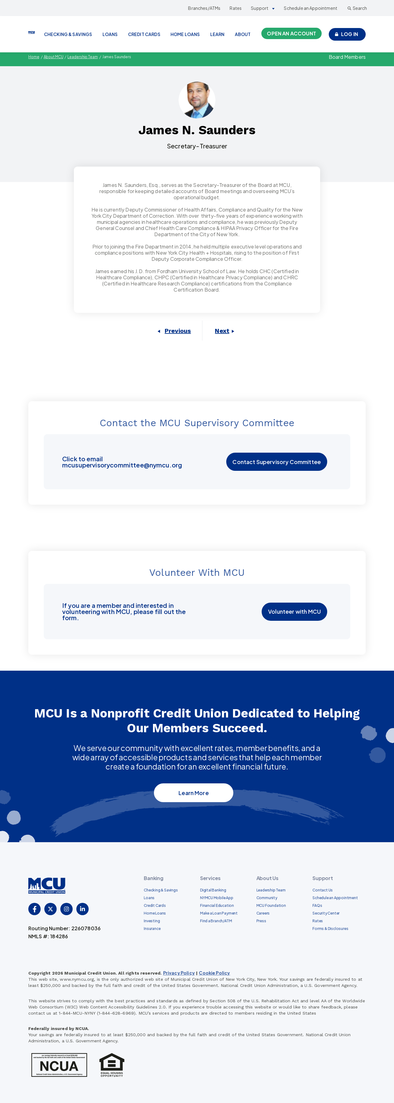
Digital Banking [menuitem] (213, 890)
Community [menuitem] (266, 897)
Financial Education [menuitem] (217, 905)
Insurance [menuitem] (152, 928)
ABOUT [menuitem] (243, 34)
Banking (153, 878)
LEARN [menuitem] (217, 34)
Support (259, 8)
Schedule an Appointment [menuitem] (335, 897)
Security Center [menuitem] (326, 913)
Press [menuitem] (261, 921)
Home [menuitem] (34, 57)
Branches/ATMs (204, 8)
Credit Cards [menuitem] (155, 905)
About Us (267, 878)
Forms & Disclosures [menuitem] (330, 928)
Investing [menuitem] (152, 921)
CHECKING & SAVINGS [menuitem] (68, 34)
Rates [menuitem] (317, 921)
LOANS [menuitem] (110, 34)
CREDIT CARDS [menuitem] (144, 34)
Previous (178, 330)
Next (222, 330)
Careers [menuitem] (263, 913)
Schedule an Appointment (310, 8)
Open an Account (291, 33)
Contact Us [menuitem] (322, 890)
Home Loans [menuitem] (155, 913)
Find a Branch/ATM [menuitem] (216, 921)
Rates (236, 8)
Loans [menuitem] (149, 897)
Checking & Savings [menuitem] (161, 890)
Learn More (194, 792)
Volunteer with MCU (294, 611)
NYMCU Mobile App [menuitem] (216, 897)
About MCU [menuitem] (54, 57)
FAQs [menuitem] (317, 905)
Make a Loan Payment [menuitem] (219, 913)
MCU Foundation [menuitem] (271, 905)
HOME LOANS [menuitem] (185, 34)
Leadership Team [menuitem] (83, 57)
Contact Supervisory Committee (277, 461)
